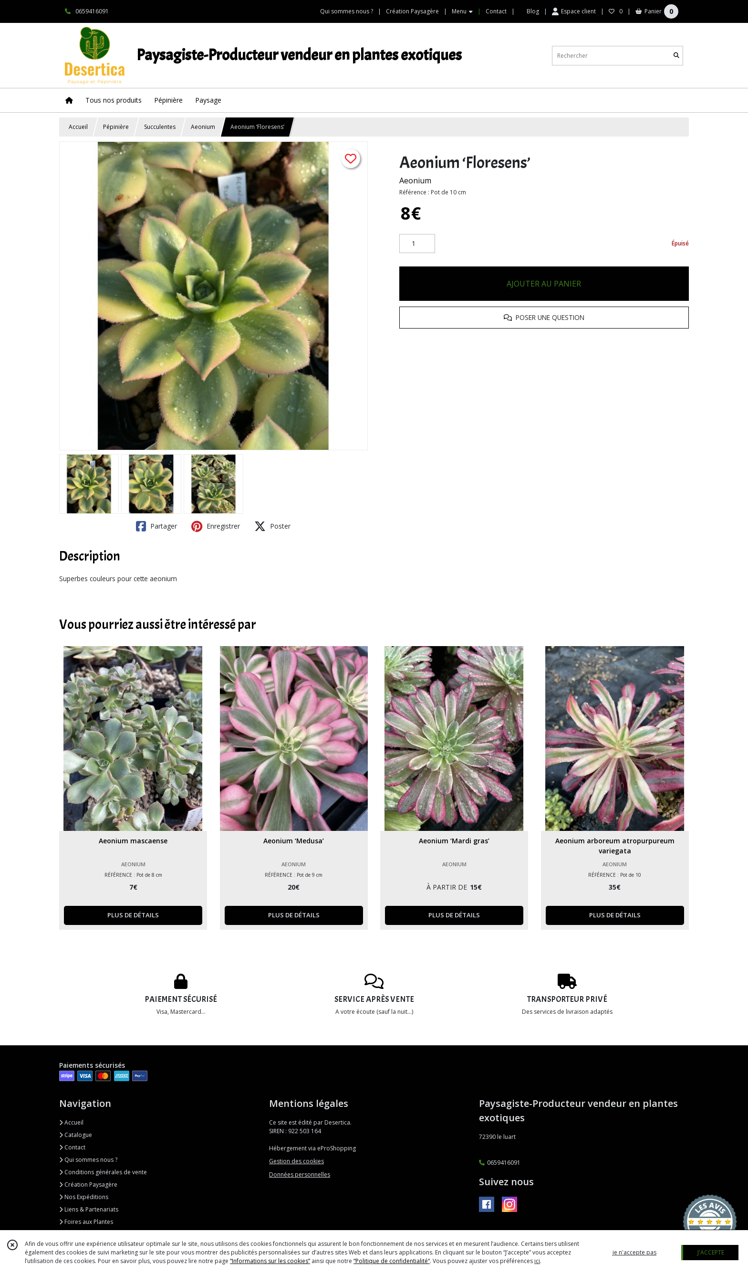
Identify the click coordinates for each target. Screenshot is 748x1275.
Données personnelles (299, 1174)
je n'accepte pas (634, 1252)
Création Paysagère (88, 1184)
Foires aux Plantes (86, 1222)
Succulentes (160, 127)
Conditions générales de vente (103, 1172)
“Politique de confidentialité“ (391, 1261)
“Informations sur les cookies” (270, 1261)
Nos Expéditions (83, 1197)
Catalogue (75, 1135)
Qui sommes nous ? (88, 1160)
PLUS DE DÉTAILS (133, 915)
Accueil (78, 127)
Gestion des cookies (296, 1161)
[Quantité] (417, 243)
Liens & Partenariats (88, 1209)
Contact (496, 11)
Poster (272, 526)
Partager (156, 526)
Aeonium (203, 127)
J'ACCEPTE (710, 1252)
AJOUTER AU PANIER (544, 283)
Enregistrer (215, 526)
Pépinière (116, 127)
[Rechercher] (676, 55)
